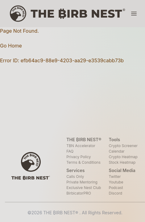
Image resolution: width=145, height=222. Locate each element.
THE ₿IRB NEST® (61, 212)
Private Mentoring (81, 182)
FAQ (69, 151)
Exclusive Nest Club (83, 187)
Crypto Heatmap (123, 156)
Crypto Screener (123, 145)
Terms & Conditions (83, 162)
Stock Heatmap (122, 162)
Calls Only (75, 176)
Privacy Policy (78, 156)
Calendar (117, 151)
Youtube (116, 182)
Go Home (11, 46)
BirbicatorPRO (78, 193)
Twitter (115, 176)
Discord (115, 193)
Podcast (116, 187)
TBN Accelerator (80, 145)
